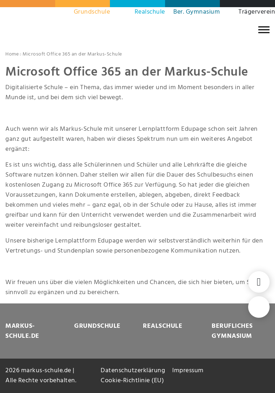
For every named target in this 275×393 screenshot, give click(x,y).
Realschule (150, 12)
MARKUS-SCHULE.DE (22, 331)
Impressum (188, 370)
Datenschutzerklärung (133, 370)
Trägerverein (256, 12)
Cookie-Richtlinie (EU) (132, 380)
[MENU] (264, 29)
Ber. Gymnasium (196, 12)
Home (12, 54)
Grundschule (92, 12)
